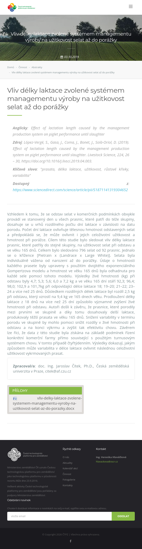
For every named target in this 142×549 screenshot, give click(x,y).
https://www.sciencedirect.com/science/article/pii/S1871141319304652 (70, 189)
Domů (10, 67)
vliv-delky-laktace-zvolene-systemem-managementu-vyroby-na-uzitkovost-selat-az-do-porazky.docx (47, 403)
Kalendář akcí (70, 468)
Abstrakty (37, 67)
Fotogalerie (69, 479)
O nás (66, 457)
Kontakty (68, 485)
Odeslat (123, 516)
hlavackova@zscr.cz (107, 461)
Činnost (22, 67)
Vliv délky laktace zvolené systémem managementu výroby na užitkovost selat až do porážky (63, 72)
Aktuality (67, 462)
